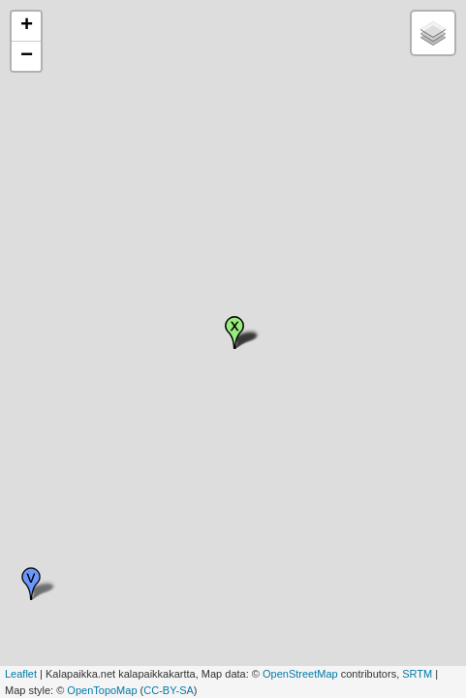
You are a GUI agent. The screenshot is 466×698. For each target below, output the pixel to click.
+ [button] (26, 26)
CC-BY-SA (168, 690)
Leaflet (21, 674)
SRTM (417, 674)
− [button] (26, 56)
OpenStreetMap (300, 674)
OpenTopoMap (102, 690)
